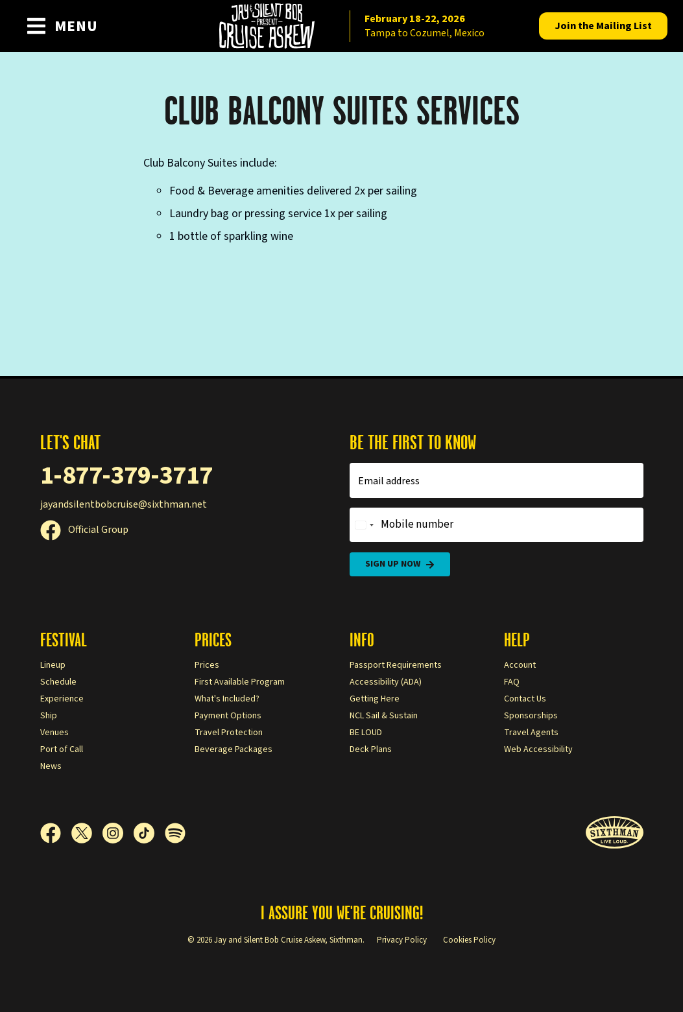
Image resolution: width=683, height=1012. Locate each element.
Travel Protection (229, 732)
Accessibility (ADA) (386, 682)
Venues (54, 732)
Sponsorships (531, 715)
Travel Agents (531, 732)
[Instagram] (118, 833)
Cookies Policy (469, 940)
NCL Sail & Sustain (384, 715)
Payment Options (228, 715)
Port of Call (61, 749)
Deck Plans (371, 749)
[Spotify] (175, 833)
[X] (86, 833)
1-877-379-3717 (126, 475)
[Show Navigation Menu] (62, 26)
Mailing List (603, 26)
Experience (62, 698)
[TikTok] (149, 833)
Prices (207, 665)
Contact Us (525, 698)
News (51, 766)
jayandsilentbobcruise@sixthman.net (123, 504)
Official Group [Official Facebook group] (84, 530)
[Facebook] (55, 833)
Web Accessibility (538, 749)
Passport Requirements (396, 665)
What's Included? (227, 698)
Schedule (58, 682)
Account (520, 665)
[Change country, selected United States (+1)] (363, 525)
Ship (48, 715)
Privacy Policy (402, 940)
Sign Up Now (400, 564)
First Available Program (240, 682)
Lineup (53, 665)
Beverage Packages (233, 749)
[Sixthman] (614, 832)
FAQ (512, 682)
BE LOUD (366, 732)
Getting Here (375, 698)
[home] (342, 26)
